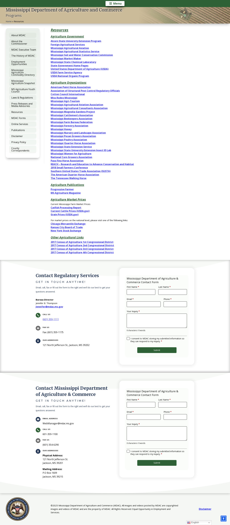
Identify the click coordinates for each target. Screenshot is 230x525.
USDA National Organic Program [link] (70, 76)
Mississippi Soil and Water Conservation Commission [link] (82, 55)
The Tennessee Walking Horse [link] (68, 178)
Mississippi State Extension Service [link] (71, 146)
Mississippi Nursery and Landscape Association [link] (78, 132)
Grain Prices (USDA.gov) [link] (64, 214)
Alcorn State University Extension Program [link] (76, 41)
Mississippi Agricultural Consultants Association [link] (79, 108)
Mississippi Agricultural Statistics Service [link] (75, 51)
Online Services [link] (19, 124)
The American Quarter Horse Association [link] (75, 174)
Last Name (163, 293)
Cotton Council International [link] (68, 94)
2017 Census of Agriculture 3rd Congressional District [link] (82, 249)
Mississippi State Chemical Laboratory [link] (73, 62)
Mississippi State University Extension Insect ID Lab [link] (81, 150)
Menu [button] (117, 3)
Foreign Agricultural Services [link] (68, 44)
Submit (156, 343)
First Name (138, 293)
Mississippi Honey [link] (61, 129)
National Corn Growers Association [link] (71, 157)
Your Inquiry (138, 312)
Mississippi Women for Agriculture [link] (71, 153)
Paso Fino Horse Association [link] (67, 160)
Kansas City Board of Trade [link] (67, 227)
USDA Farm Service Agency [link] (66, 72)
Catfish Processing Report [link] (66, 207)
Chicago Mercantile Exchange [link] (68, 223)
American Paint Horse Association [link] (71, 87)
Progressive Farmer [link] (62, 189)
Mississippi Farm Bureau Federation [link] (72, 122)
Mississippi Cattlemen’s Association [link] (72, 115)
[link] (51, 319)
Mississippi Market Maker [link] (66, 58)
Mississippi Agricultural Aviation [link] (70, 48)
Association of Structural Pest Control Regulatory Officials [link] (85, 90)
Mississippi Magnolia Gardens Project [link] (73, 111)
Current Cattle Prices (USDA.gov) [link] (70, 211)
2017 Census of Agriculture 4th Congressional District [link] (82, 252)
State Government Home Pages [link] (69, 65)
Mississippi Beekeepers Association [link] (71, 118)
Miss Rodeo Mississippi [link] (64, 97)
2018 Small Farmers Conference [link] (69, 167)
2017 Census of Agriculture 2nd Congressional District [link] (82, 245)
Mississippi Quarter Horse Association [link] (73, 143)
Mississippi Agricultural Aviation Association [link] (77, 104)
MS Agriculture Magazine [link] (66, 193)
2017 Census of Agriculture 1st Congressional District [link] (82, 242)
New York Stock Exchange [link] (66, 230)
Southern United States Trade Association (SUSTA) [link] (81, 171)
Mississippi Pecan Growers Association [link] (73, 136)
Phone (165, 302)
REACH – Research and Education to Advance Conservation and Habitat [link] (92, 164)
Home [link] (9, 21)
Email (135, 302)
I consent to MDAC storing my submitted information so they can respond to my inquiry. (157, 335)
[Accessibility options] (223, 518)
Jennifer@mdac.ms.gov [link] (49, 306)
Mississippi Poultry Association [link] (69, 139)
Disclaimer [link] (205, 509)
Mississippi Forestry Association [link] (69, 125)
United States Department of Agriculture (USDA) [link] (79, 69)
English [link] (193, 522)
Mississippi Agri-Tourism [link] (65, 101)
